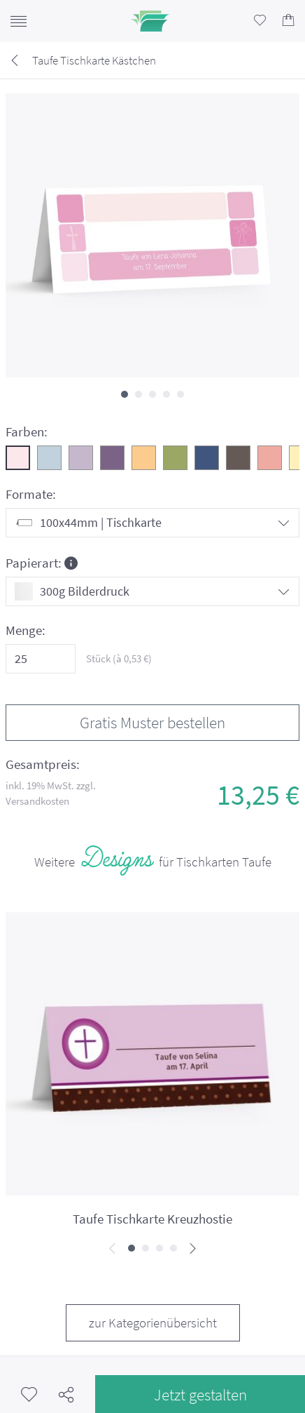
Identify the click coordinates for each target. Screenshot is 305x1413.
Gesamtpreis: (43, 764)
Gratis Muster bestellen (152, 722)
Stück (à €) (119, 658)
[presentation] (112, 1249)
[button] (124, 394)
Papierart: (42, 562)
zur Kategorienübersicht (153, 1322)
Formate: (31, 494)
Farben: (27, 431)
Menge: (25, 630)
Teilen (66, 1394)
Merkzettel (29, 1394)
